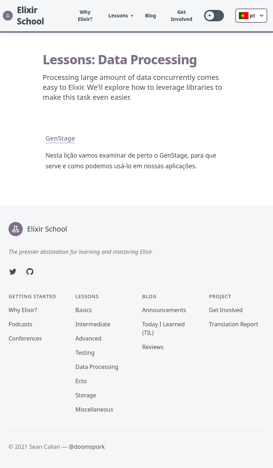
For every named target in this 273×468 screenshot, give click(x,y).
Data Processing (96, 367)
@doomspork (87, 447)
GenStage (60, 138)
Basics (83, 310)
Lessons (118, 15)
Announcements (164, 310)
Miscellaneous (94, 409)
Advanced (88, 338)
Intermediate (92, 324)
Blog (150, 15)
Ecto (81, 381)
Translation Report (233, 324)
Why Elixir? (85, 15)
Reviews (153, 347)
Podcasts (20, 324)
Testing (85, 353)
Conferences (25, 338)
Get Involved (181, 15)
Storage (85, 395)
